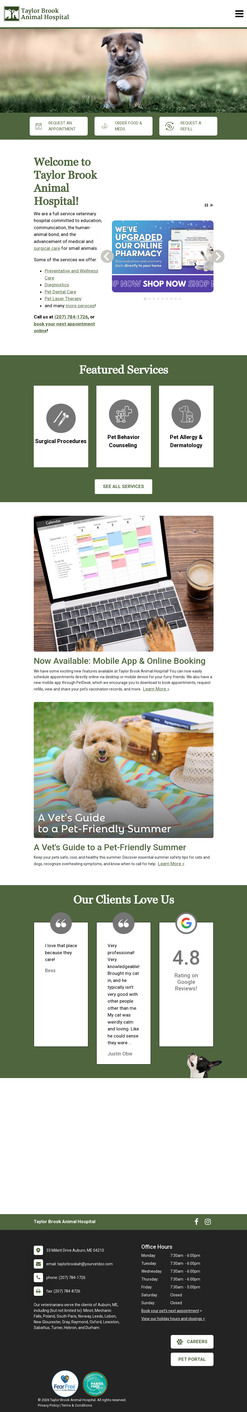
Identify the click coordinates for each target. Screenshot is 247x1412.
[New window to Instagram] (208, 1223)
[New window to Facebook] (196, 1223)
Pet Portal (192, 1359)
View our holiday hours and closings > (173, 1318)
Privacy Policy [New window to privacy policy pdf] (48, 1405)
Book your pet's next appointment (170, 1311)
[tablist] (162, 299)
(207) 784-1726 (71, 317)
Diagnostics (57, 284)
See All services (123, 486)
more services (80, 305)
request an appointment (56, 126)
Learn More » (156, 689)
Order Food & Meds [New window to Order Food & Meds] (121, 126)
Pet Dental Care (60, 291)
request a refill (183, 126)
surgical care (47, 248)
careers (192, 1342)
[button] (206, 205)
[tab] (145, 299)
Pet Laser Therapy (63, 298)
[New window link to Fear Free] (66, 1383)
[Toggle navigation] (239, 14)
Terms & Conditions (76, 1405)
